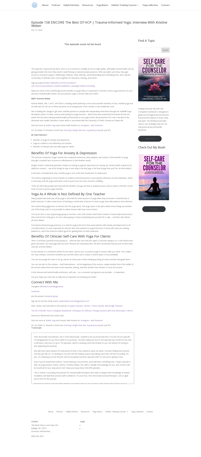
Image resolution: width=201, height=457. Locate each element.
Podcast (56, 5)
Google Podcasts (115, 306)
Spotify (101, 306)
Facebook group (51, 296)
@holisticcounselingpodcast (51, 286)
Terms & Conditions (90, 425)
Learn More (150, 138)
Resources (87, 5)
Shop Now (154, 209)
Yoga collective (150, 5)
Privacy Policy (87, 428)
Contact (165, 5)
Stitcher (86, 306)
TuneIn (94, 306)
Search (165, 50)
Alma (63, 69)
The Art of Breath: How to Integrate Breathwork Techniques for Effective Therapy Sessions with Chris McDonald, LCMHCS (82, 310)
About (45, 5)
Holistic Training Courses (124, 5)
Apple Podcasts (76, 306)
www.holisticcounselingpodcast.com (74, 301)
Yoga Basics (102, 5)
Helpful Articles (71, 5)
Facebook (98, 125)
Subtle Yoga (51, 125)
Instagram (85, 125)
